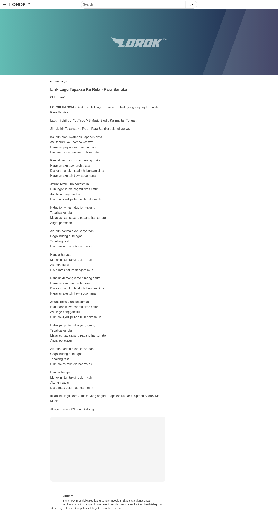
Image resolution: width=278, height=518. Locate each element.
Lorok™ (20, 4)
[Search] (133, 4)
